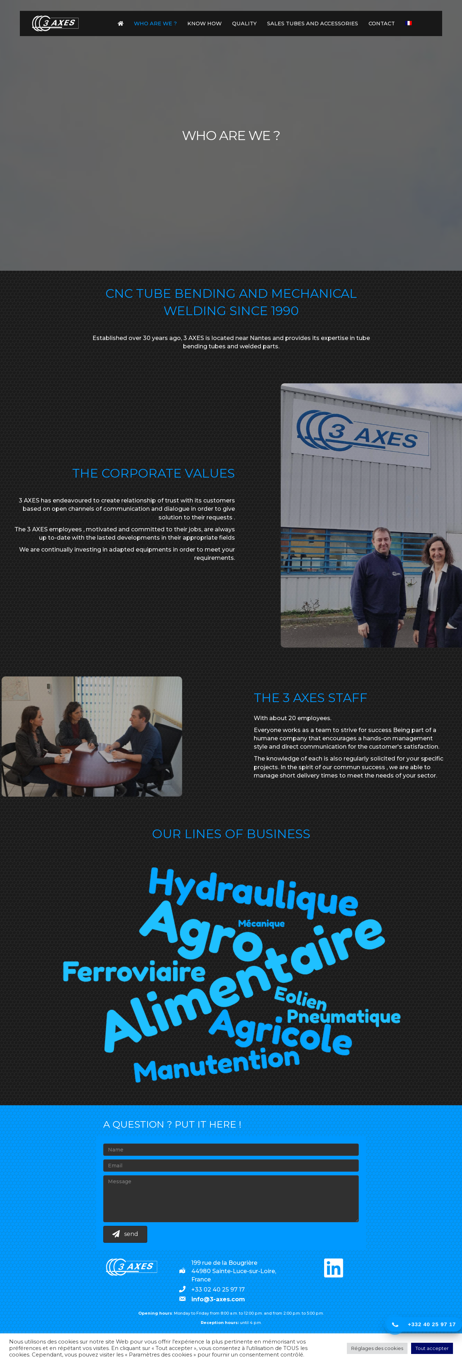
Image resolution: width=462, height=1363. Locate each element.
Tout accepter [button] (432, 1348)
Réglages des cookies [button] (377, 1348)
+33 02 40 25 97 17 (218, 1289)
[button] (333, 1268)
